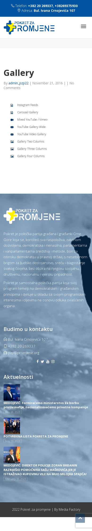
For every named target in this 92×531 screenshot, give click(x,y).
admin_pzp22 (18, 83)
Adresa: (46, 10)
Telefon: (44, 6)
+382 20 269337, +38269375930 (53, 6)
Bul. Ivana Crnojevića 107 (54, 10)
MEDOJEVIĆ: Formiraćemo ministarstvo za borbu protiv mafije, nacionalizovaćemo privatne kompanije (46, 405)
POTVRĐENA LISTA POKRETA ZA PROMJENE (36, 436)
